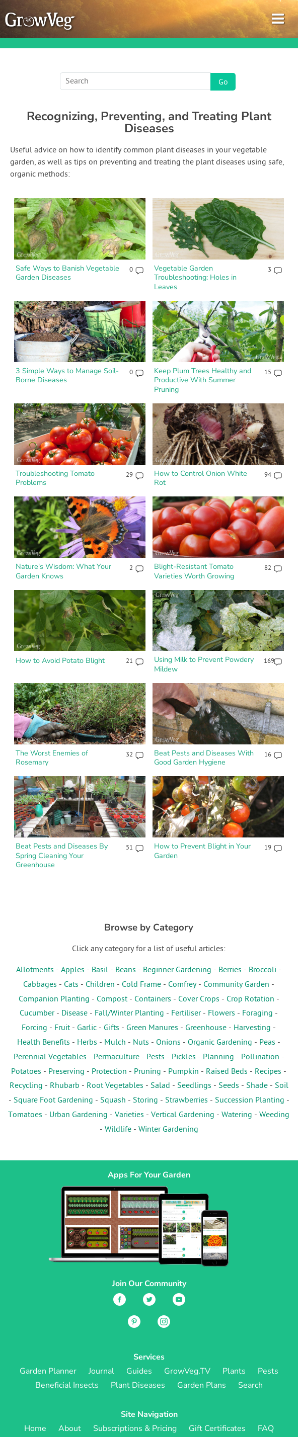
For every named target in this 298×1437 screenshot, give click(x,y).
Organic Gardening (220, 1043)
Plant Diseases (138, 1385)
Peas (267, 1043)
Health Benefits (43, 1043)
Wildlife (118, 1130)
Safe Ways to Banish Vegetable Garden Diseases (67, 273)
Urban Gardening (78, 1115)
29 (129, 475)
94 (267, 475)
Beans (125, 970)
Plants (234, 1371)
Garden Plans (201, 1385)
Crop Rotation (250, 999)
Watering (236, 1115)
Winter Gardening (168, 1130)
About (69, 1428)
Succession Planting (249, 1100)
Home (35, 1428)
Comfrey (182, 985)
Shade (257, 1086)
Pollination (260, 1057)
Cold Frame (141, 985)
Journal (101, 1371)
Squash (113, 1100)
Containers (152, 999)
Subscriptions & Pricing (135, 1428)
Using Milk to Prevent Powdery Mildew (204, 664)
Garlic (87, 1028)
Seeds (228, 1086)
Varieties (129, 1115)
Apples (73, 970)
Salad (160, 1086)
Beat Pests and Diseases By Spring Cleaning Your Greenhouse (62, 855)
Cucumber (37, 1013)
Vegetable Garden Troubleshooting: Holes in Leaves (195, 277)
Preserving (66, 1072)
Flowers (221, 1013)
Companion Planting (54, 999)
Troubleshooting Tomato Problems (55, 478)
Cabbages (40, 985)
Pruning (147, 1072)
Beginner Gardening (177, 970)
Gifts (111, 1028)
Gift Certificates (217, 1428)
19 (267, 848)
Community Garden (236, 985)
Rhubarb (65, 1086)
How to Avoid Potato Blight (60, 660)
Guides (139, 1371)
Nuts (141, 1043)
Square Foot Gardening (53, 1100)
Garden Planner (48, 1371)
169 (267, 661)
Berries (230, 970)
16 (267, 755)
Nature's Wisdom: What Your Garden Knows (63, 571)
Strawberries (186, 1100)
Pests (155, 1057)
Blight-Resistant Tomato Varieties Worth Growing (194, 571)
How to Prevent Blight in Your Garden (202, 851)
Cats (71, 985)
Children (100, 985)
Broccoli (262, 970)
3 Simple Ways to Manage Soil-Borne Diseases (67, 375)
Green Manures (152, 1028)
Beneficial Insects (67, 1385)
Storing (145, 1100)
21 (129, 661)
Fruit (62, 1028)
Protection (109, 1072)
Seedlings (194, 1086)
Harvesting (252, 1028)
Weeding (274, 1115)
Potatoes (26, 1072)
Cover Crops (198, 999)
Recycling (26, 1086)
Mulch (115, 1043)
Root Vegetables (115, 1086)
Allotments (35, 970)
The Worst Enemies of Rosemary (52, 758)
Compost (112, 999)
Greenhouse (206, 1028)
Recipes (268, 1072)
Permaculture (116, 1057)
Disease (74, 1013)
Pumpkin (183, 1072)
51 (129, 848)
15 (267, 373)
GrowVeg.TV (187, 1371)
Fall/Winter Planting (129, 1013)
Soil (281, 1086)
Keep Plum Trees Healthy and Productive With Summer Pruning (202, 380)
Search (250, 1385)
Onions (168, 1043)
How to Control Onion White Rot (200, 478)
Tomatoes (25, 1115)
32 (129, 755)
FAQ (266, 1428)
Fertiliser (186, 1013)
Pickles (184, 1057)
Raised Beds (227, 1072)
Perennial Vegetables (50, 1057)
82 (267, 568)
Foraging (257, 1013)
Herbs (87, 1043)
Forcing (34, 1028)
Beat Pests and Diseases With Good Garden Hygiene (204, 758)
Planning (218, 1057)
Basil (100, 970)
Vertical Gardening (182, 1115)
